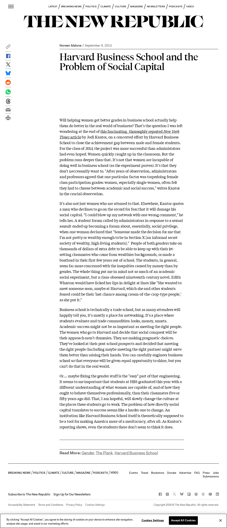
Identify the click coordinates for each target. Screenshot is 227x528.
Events (133, 473)
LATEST (52, 6)
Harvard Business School (136, 453)
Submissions (211, 476)
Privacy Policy (74, 505)
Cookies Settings (95, 505)
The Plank (104, 453)
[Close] (220, 520)
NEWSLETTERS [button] (156, 6)
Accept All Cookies (183, 520)
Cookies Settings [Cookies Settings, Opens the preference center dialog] (153, 520)
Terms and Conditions (50, 505)
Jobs (216, 473)
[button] (8, 48)
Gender (88, 453)
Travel (144, 473)
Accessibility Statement (21, 505)
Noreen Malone (70, 45)
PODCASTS (175, 6)
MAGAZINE (136, 6)
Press (206, 473)
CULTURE (120, 6)
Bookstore (157, 473)
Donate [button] (171, 473)
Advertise (185, 473)
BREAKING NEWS (71, 6)
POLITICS (91, 6)
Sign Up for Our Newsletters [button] (72, 494)
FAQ (197, 473)
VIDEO (190, 6)
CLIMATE (105, 6)
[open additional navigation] (11, 6)
